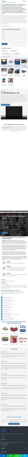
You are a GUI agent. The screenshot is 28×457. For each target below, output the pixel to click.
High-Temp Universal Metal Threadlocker (14, 333)
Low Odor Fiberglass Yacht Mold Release (5, 344)
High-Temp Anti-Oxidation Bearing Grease (4, 85)
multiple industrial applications (6, 127)
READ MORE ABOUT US (6, 26)
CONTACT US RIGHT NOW (14, 423)
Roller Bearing (14, 50)
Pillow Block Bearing (6, 53)
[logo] (5, 430)
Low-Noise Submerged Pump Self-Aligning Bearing (24, 75)
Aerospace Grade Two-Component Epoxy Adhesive (10, 75)
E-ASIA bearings (4, 240)
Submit (5, 43)
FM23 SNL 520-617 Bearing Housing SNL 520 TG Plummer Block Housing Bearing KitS (24, 66)
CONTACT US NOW (5, 104)
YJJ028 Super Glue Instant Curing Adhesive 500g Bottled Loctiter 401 (23, 344)
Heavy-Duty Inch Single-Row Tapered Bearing (10, 66)
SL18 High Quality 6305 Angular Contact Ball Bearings (5, 333)
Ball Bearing (5, 50)
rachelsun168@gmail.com (6, 443)
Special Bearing (16, 53)
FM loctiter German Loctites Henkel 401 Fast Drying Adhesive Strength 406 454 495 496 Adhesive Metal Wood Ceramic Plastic (23, 333)
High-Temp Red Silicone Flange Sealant (4, 75)
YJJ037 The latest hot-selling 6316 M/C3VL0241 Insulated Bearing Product (17, 66)
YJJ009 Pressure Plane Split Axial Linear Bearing (17, 75)
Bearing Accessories (6, 56)
